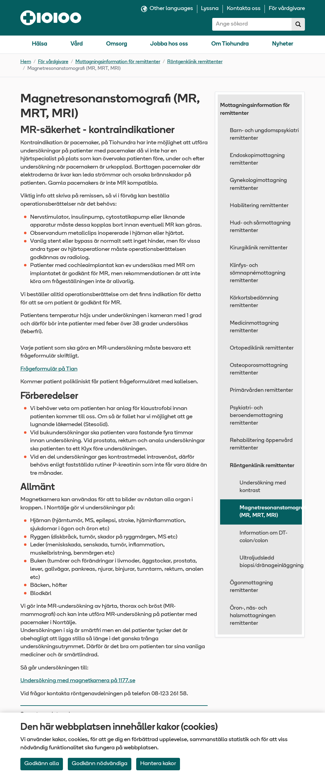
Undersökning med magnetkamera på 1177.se (77, 681)
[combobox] (252, 24)
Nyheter (282, 44)
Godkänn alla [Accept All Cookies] (41, 764)
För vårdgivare (53, 62)
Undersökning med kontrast (263, 487)
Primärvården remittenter (261, 390)
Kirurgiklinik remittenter (259, 248)
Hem (25, 62)
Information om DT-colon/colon (263, 537)
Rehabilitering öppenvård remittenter (261, 444)
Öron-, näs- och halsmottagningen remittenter (252, 615)
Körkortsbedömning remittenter (254, 302)
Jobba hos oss (169, 44)
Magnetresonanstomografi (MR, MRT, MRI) (271, 511)
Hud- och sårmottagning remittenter (260, 227)
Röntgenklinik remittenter (195, 62)
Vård (77, 44)
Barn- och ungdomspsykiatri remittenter (264, 134)
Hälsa (39, 44)
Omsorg (116, 44)
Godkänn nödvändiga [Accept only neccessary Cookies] (99, 764)
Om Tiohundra (230, 44)
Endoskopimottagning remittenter (257, 159)
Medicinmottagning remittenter (254, 327)
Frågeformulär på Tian (49, 369)
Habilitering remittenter (259, 206)
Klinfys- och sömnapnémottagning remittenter (257, 273)
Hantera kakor (158, 764)
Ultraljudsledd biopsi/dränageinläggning (271, 562)
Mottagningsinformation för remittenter (117, 62)
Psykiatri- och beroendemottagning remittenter (256, 415)
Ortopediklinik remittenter (262, 348)
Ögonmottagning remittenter (251, 587)
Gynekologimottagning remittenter (258, 184)
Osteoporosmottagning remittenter (259, 369)
